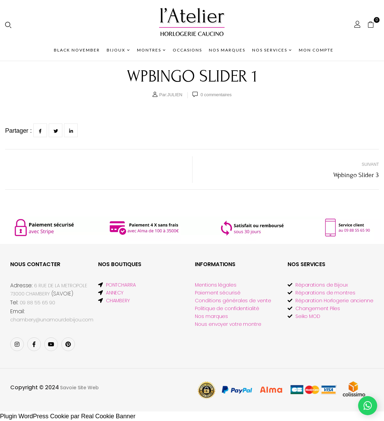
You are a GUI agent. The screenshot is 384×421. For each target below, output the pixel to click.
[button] (373, 24)
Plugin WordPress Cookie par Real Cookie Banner (67, 416)
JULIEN (174, 94)
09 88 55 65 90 (38, 302)
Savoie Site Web (79, 387)
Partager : (18, 130)
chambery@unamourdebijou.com (51, 319)
